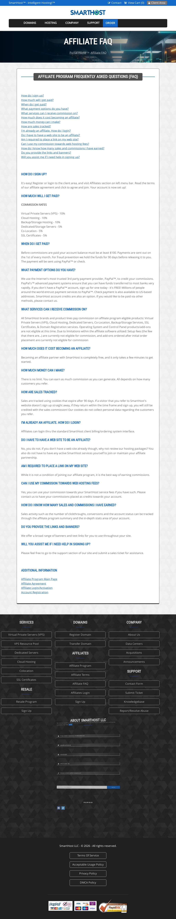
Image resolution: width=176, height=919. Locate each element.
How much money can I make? (40, 122)
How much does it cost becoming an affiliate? (50, 117)
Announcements (106, 662)
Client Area (158, 3)
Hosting (51, 23)
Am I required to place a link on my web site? (50, 139)
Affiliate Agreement (33, 583)
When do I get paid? (34, 104)
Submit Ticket (106, 693)
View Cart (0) (136, 3)
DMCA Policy (88, 882)
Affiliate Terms (52, 675)
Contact (116, 3)
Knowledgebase (106, 702)
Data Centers (106, 644)
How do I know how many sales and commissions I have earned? (62, 148)
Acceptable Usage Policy (88, 864)
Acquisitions (106, 652)
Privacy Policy (88, 873)
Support (93, 23)
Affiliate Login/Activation (37, 588)
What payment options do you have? (45, 109)
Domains (30, 23)
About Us (106, 634)
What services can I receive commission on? (49, 113)
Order (110, 23)
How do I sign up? (32, 95)
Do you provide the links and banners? (46, 152)
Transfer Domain (52, 644)
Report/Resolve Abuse (106, 711)
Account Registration (34, 592)
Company (72, 23)
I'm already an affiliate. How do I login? (46, 131)
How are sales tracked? (36, 126)
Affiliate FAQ (98, 53)
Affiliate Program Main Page (39, 579)
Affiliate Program (52, 666)
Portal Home (78, 53)
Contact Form (106, 684)
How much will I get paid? (37, 100)
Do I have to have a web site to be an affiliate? (50, 135)
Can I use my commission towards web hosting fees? (55, 144)
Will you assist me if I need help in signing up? (50, 157)
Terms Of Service (88, 855)
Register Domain (52, 634)
